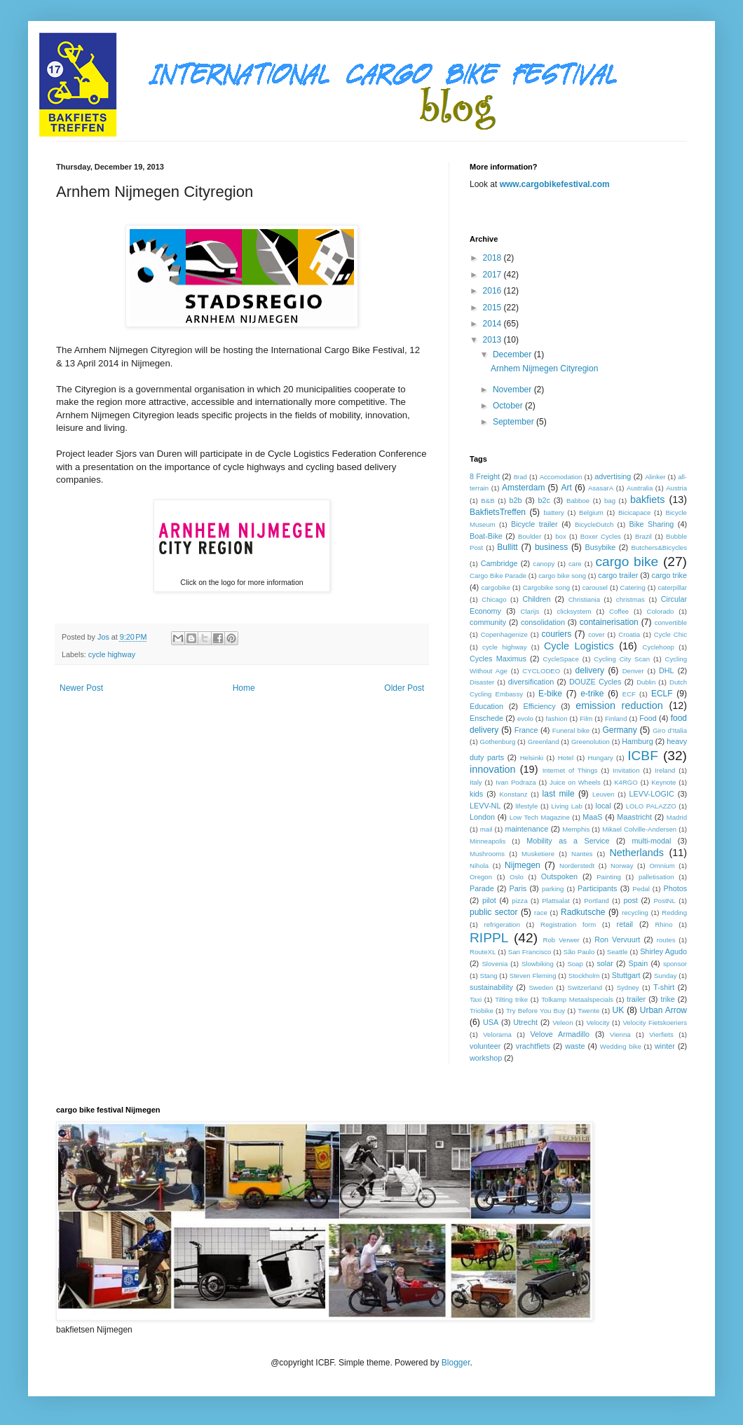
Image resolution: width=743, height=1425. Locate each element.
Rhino (663, 924)
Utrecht (525, 1022)
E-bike (550, 693)
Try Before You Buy (535, 1010)
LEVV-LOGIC (651, 794)
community (488, 622)
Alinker (655, 477)
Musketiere (538, 854)
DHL (666, 670)
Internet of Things (570, 770)
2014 (493, 324)
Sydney (628, 987)
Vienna (620, 1034)
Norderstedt (576, 865)
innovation (493, 769)
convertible (671, 622)
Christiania (584, 599)
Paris (518, 888)
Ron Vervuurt (617, 939)
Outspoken (559, 876)
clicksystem (574, 611)
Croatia (629, 634)
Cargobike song (546, 587)
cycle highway (111, 654)
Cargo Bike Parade (498, 575)
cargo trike (669, 575)
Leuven (603, 794)
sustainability (491, 987)
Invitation (626, 770)
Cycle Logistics (579, 646)
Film (586, 718)
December (513, 354)
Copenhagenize (504, 634)
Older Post (404, 688)
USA (490, 1022)
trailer (636, 999)
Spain (638, 963)
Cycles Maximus (498, 658)
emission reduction (619, 705)
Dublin (645, 682)
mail (486, 829)
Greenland (543, 741)
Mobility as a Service (567, 841)
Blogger (456, 1363)
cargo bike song (562, 575)
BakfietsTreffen (498, 512)
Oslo (517, 877)
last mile (559, 794)
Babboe (577, 500)
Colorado (660, 611)
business (551, 547)
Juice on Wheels (575, 782)
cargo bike (626, 561)
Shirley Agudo (663, 951)
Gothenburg (498, 741)
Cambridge (499, 563)
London (482, 817)
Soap (574, 964)
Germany (619, 730)
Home (244, 688)
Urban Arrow (663, 1010)
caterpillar (672, 587)
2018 (493, 258)
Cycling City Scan (622, 659)
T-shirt (663, 987)
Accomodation (561, 477)
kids (476, 794)
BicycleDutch (594, 524)
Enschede (486, 718)
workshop (486, 1058)
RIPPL (489, 937)
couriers (557, 634)
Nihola (479, 865)
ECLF (662, 693)
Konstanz (513, 794)
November (513, 389)
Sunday (665, 975)
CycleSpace (561, 659)
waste (575, 1046)
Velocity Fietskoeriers (654, 1022)
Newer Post (81, 688)
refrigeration (502, 924)
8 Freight (485, 476)
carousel (595, 587)
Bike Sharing (651, 524)
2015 (493, 307)
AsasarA (600, 488)
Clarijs (530, 611)
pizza (519, 900)
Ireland (665, 770)
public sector (494, 912)
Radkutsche (583, 912)
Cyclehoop (658, 647)
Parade (482, 888)
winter (665, 1046)
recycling (635, 912)
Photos (675, 888)
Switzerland (585, 987)
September (514, 422)
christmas (630, 599)
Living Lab (566, 806)
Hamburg (637, 741)
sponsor (675, 964)
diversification (531, 681)
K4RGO (626, 782)
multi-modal (652, 841)
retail (625, 924)
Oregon (481, 877)
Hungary (600, 758)
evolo (525, 718)
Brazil (643, 536)
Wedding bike (620, 1046)
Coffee (619, 611)
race (540, 912)
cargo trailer (618, 575)
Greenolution (590, 741)
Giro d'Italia (670, 730)
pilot (489, 900)
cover (596, 634)
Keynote (663, 782)
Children (536, 599)
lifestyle (526, 806)
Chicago (494, 599)
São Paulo (579, 952)
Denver (633, 671)
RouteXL (483, 952)
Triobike (481, 1010)
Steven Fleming (533, 975)
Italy (476, 782)
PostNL (664, 900)
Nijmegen (522, 865)
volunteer (485, 1046)
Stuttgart (626, 975)
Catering (633, 587)
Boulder (529, 536)
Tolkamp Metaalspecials (577, 999)
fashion (557, 718)
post (630, 900)
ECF (629, 694)
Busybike (600, 547)
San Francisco (530, 952)
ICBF (642, 755)
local (603, 805)
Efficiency (540, 706)
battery (554, 512)
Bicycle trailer (534, 524)
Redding (674, 912)
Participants (597, 888)
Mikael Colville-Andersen (639, 829)
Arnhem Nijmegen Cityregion (544, 368)
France (526, 730)
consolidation (543, 622)
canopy (543, 563)
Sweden (541, 987)
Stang (488, 975)
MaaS (592, 817)
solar (605, 963)
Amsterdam (523, 488)
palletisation (656, 877)
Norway (622, 865)
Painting (609, 877)
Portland (596, 900)
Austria (676, 488)
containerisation (609, 622)
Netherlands (636, 852)
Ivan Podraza (516, 782)
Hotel (565, 758)
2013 (493, 340)
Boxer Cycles (600, 536)
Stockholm (584, 975)
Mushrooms (487, 854)
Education (486, 706)
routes (666, 940)
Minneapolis (487, 841)
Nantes (581, 854)
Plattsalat (555, 900)
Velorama (497, 1034)
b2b (515, 500)
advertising (612, 476)
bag (609, 500)
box (560, 536)
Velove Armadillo (559, 1034)
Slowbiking (538, 964)
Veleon (562, 1022)
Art (566, 488)
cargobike (495, 587)
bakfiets (647, 499)
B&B (487, 500)
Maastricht (634, 817)
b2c (544, 500)
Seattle (617, 952)
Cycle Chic (670, 634)
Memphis (575, 829)
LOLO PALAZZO (651, 806)
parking (553, 889)
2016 (493, 291)
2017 (493, 275)
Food (648, 718)
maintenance (526, 829)
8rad (520, 477)
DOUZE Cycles (595, 681)
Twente (588, 1010)
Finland (616, 718)
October (509, 406)
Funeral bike (570, 730)
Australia (640, 488)
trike (667, 999)
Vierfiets (661, 1034)
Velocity (597, 1022)
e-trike (592, 693)
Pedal (641, 889)
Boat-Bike (486, 536)
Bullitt (507, 547)
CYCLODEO (541, 671)
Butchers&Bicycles (659, 547)
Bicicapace (634, 512)
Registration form (568, 924)
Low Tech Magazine (540, 817)
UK (619, 1010)
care (575, 563)
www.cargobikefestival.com (555, 184)
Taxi (476, 999)
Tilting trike (511, 999)
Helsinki (532, 758)
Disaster (482, 682)
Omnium (661, 865)
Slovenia (494, 964)
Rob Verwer (561, 940)
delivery (589, 670)
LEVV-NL (485, 805)
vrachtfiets (533, 1046)
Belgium (591, 512)
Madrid (677, 817)
